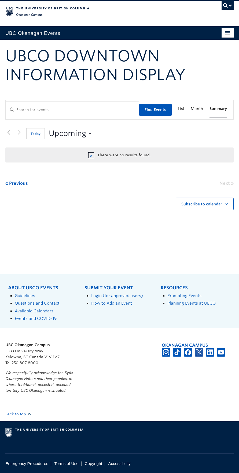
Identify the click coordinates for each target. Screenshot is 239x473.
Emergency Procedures (26, 463)
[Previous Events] (8, 132)
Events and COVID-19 (36, 318)
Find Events (155, 110)
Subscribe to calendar (201, 204)
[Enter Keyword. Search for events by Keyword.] (72, 109)
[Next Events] (19, 132)
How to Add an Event (111, 303)
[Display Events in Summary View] (218, 108)
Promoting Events (184, 295)
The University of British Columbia (102, 11)
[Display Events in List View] (181, 108)
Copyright (93, 463)
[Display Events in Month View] (197, 108)
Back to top (18, 414)
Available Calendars (34, 311)
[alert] (119, 154)
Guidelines (25, 295)
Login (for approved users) (117, 295)
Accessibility (119, 463)
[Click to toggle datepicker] (70, 133)
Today (36, 134)
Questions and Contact (37, 303)
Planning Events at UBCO (191, 303)
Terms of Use (66, 463)
